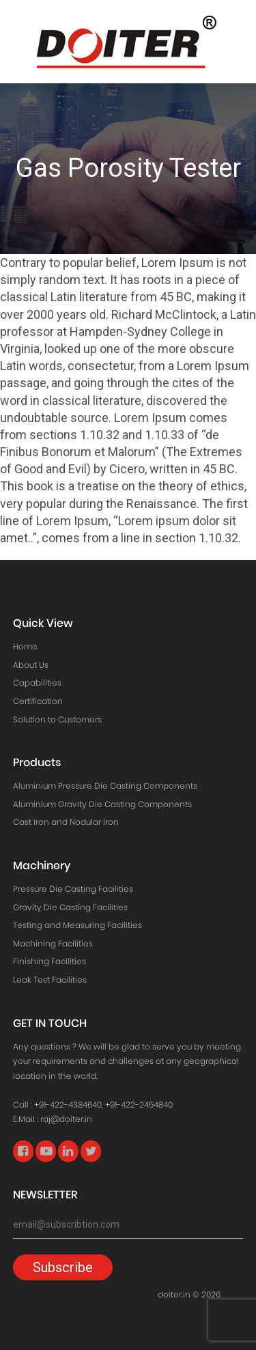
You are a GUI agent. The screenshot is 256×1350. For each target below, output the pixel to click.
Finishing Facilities (49, 961)
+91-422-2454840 (139, 1104)
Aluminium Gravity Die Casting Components (102, 804)
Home (25, 646)
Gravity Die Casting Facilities (70, 907)
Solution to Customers (57, 719)
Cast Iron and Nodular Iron (66, 822)
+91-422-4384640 (68, 1104)
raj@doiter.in (66, 1119)
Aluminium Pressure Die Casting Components (105, 785)
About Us (30, 665)
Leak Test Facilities (50, 979)
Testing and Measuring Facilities (77, 925)
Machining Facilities (53, 943)
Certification (38, 701)
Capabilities (37, 682)
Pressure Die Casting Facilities (73, 889)
